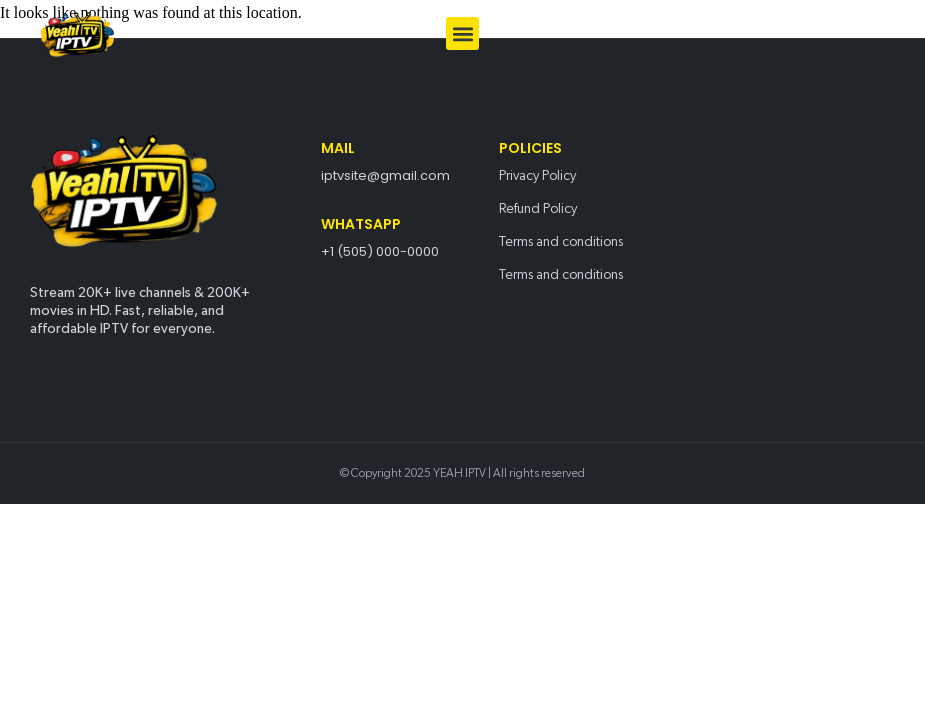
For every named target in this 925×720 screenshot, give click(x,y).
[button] (462, 33)
